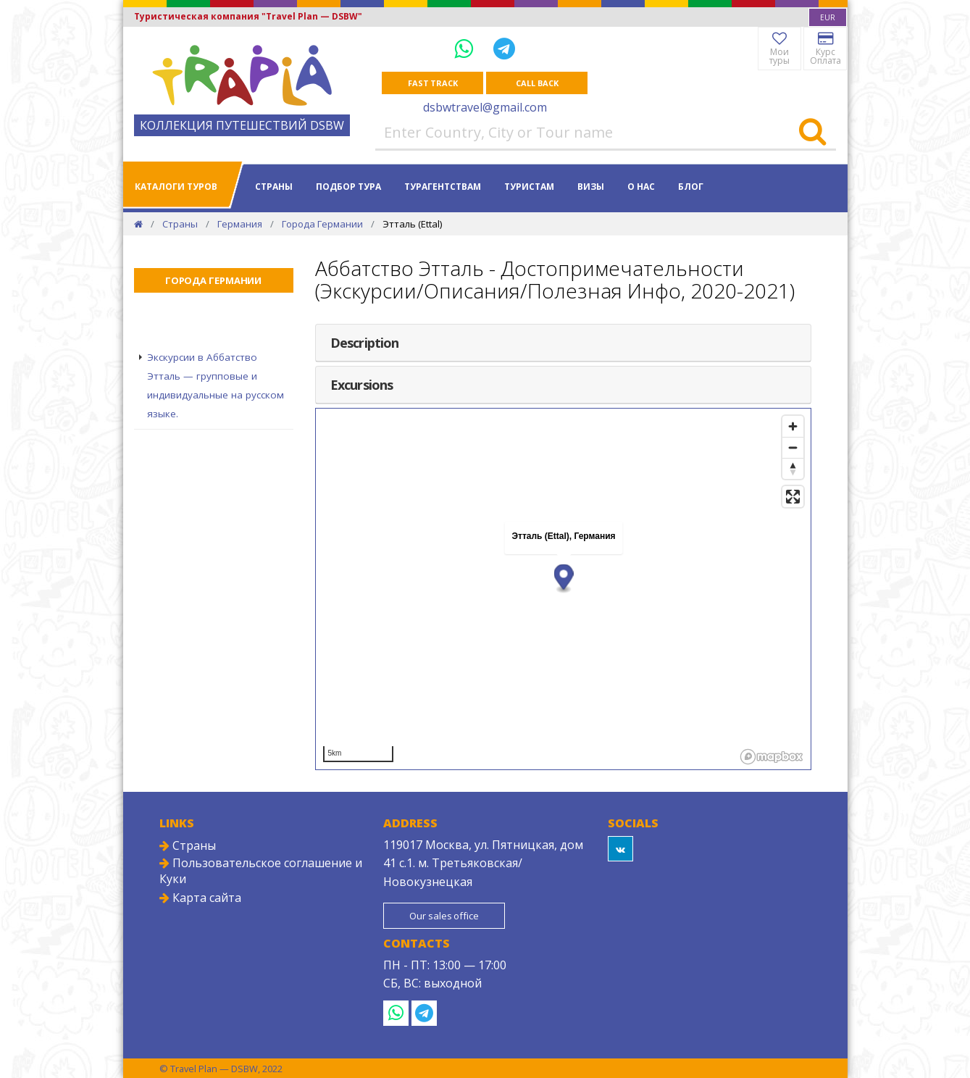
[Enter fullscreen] (792, 496)
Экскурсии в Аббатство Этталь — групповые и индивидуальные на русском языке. (215, 385)
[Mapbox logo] (771, 756)
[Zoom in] (792, 426)
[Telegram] (504, 48)
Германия (239, 223)
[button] (563, 578)
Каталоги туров (176, 186)
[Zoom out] (792, 447)
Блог (690, 186)
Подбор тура (348, 186)
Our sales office (443, 915)
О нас (641, 186)
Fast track (433, 83)
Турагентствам (442, 186)
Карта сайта (200, 898)
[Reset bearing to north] (792, 468)
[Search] (812, 133)
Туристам (529, 186)
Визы (590, 186)
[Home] (138, 223)
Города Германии (322, 223)
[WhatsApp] (466, 48)
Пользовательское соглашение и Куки (260, 871)
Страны (274, 186)
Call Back (537, 83)
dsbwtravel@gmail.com (485, 107)
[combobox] (827, 17)
